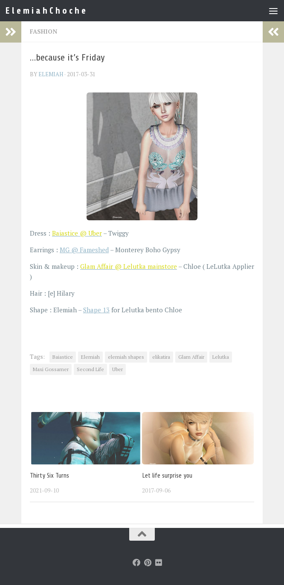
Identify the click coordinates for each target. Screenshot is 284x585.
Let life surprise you (167, 475)
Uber (117, 369)
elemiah (50, 74)
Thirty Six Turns (49, 475)
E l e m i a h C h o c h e (46, 11)
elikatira (161, 357)
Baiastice (62, 357)
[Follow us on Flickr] (158, 562)
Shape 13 (96, 309)
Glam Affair (191, 357)
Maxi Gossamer (51, 369)
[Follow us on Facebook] (136, 562)
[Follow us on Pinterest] (147, 562)
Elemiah (90, 357)
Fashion (43, 31)
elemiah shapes (126, 357)
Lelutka (220, 357)
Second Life (90, 369)
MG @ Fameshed (84, 249)
